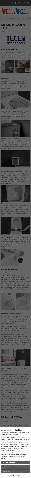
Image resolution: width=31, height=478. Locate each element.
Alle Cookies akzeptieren (8, 462)
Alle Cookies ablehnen (7, 466)
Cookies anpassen (6, 471)
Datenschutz (19, 475)
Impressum (11, 475)
